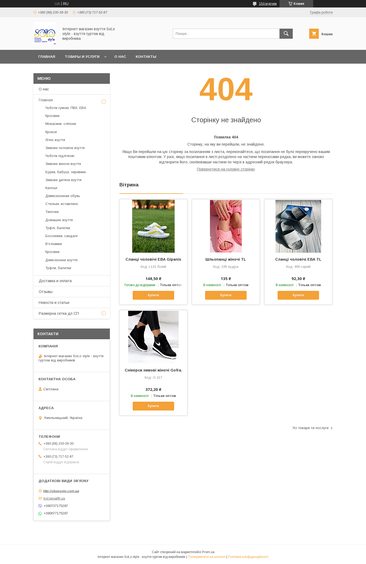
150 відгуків (268, 4)
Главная (46, 57)
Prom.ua (208, 552)
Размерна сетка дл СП (59, 313)
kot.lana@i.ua (54, 498)
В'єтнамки (53, 244)
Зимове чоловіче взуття (65, 148)
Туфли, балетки (58, 268)
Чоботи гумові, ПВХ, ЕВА (65, 108)
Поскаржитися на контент (207, 557)
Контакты (146, 57)
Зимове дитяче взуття (63, 180)
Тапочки (52, 212)
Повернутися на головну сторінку (226, 169)
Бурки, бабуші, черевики (65, 172)
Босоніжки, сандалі (61, 236)
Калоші (51, 188)
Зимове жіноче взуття (63, 164)
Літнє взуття (55, 140)
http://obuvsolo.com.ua (61, 491)
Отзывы (46, 292)
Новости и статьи (54, 302)
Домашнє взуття (59, 220)
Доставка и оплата (55, 281)
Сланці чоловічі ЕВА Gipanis (153, 259)
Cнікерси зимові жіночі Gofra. (153, 370)
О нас (120, 57)
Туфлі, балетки (57, 228)
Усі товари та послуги (310, 428)
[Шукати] (286, 34)
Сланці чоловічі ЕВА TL (298, 259)
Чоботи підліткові (59, 156)
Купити (153, 295)
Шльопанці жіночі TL (225, 259)
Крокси (51, 132)
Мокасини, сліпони (60, 124)
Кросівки (52, 116)
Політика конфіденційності (248, 557)
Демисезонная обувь (62, 196)
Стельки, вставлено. (62, 204)
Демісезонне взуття (61, 260)
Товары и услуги (82, 57)
